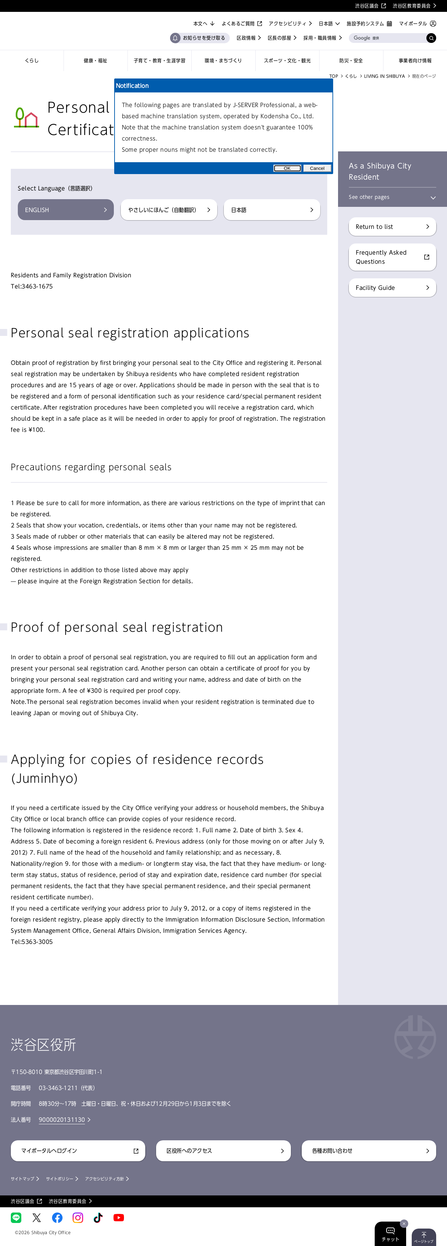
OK (287, 168)
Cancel (317, 168)
